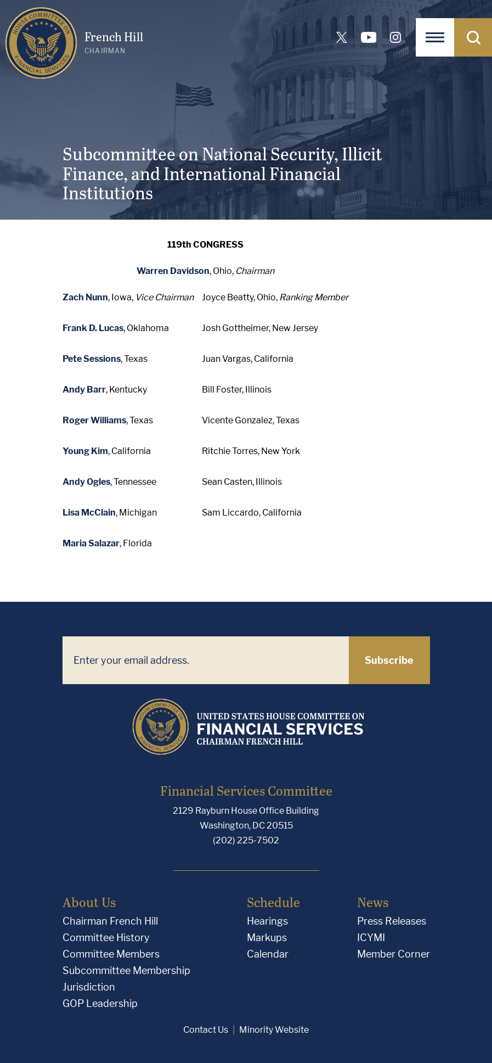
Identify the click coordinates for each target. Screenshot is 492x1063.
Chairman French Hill (110, 921)
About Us (89, 902)
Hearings (267, 921)
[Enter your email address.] (206, 660)
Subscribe (389, 660)
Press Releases (391, 921)
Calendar (268, 954)
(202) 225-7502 (246, 840)
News (372, 902)
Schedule (273, 902)
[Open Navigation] (435, 37)
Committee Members (111, 954)
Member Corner (393, 954)
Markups (267, 937)
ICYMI (371, 937)
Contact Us (205, 1030)
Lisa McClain (89, 512)
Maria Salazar (91, 543)
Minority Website (274, 1030)
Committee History (106, 937)
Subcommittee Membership (126, 970)
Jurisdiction (89, 987)
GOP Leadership (100, 1003)
